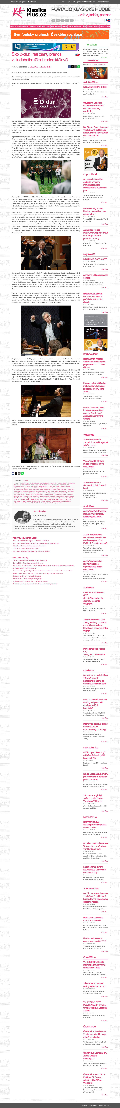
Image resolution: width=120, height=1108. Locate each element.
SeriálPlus (88, 587)
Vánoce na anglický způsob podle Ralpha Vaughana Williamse (93, 798)
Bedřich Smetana (65, 486)
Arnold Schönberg (40, 493)
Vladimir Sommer (27, 496)
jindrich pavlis (61, 498)
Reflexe (19, 26)
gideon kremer (27, 488)
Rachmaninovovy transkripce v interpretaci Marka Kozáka (94, 825)
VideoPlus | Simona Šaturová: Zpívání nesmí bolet (94, 485)
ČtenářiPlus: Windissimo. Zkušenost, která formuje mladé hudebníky (94, 1034)
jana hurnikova (62, 491)
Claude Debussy (34, 499)
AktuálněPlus (90, 82)
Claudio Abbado (30, 494)
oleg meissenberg (64, 484)
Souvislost (33, 26)
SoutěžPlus (89, 957)
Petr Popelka (64, 493)
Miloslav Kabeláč (62, 483)
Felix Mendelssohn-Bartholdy (38, 502)
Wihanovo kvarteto (48, 494)
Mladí (52, 26)
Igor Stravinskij (36, 501)
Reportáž (58, 26)
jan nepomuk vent (18, 489)
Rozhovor (25, 26)
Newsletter (88, 2)
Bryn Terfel (71, 489)
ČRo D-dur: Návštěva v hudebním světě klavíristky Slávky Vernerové (36, 543)
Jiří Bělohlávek (38, 494)
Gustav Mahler (51, 499)
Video (48, 26)
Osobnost (90, 26)
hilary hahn (70, 494)
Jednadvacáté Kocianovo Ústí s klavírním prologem (30, 581)
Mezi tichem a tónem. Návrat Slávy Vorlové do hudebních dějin (94, 870)
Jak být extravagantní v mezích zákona (26, 548)
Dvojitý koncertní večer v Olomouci (24, 568)
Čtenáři (107, 26)
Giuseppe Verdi (46, 484)
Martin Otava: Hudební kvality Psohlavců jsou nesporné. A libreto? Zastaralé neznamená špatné (93, 413)
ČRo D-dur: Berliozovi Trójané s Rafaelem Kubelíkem (31, 541)
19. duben (91, 44)
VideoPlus (88, 434)
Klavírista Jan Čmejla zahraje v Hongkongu (27, 579)
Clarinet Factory (52, 498)
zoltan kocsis (53, 483)
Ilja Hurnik (36, 489)
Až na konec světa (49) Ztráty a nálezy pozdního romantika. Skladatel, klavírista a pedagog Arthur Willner (95, 625)
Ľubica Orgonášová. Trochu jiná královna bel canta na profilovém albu (95, 777)
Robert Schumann (43, 486)
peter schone (43, 498)
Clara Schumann (18, 493)
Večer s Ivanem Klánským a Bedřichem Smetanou (30, 560)
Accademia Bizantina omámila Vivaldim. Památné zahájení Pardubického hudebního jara (94, 185)
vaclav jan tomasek (48, 488)
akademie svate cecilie (29, 491)
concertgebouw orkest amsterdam (65, 496)
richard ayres (43, 499)
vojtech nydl (67, 499)
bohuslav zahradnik (46, 501)
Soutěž (102, 26)
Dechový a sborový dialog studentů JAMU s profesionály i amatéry (35, 584)
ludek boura (49, 493)
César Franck (59, 499)
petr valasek (64, 489)
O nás (63, 2)
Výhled (84, 26)
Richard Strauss (56, 501)
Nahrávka (77, 26)
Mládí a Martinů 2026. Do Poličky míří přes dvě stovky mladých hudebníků (38, 573)
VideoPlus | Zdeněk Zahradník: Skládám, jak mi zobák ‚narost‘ (95, 442)
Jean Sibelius (50, 502)
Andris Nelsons (18, 496)
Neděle (96, 26)
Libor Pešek (57, 493)
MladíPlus (88, 670)
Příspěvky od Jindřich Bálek (24, 538)
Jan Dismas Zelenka (19, 494)
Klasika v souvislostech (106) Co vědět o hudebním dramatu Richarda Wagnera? (94, 598)
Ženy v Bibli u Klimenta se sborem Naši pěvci (28, 563)
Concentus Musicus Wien (31, 486)
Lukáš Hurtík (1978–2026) (95, 87)
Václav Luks (17, 499)
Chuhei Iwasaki (18, 491)
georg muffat (58, 502)
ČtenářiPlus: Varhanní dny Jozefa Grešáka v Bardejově (95, 1056)
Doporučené (90, 174)
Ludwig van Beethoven (60, 488)
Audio (43, 26)
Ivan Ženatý (71, 491)
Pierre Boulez (71, 483)
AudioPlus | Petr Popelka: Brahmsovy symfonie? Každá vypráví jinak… (94, 514)
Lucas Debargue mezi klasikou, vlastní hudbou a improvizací (94, 211)
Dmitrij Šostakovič (37, 488)
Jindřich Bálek (46, 67)
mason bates (70, 488)
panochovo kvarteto (55, 486)
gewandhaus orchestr (60, 494)
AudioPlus (88, 506)
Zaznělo (64, 26)
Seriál (39, 26)
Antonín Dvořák (28, 489)
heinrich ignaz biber (36, 484)
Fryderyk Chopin (55, 489)
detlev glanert (55, 484)
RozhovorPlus (90, 354)
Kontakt (106, 2)
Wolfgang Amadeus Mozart (43, 491)
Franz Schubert (18, 498)
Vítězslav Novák (35, 498)
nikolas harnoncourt (45, 489)
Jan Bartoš (52, 496)
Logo (68, 2)
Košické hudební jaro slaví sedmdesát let (27, 576)
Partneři (100, 2)
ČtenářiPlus (89, 1026)
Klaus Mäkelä (69, 498)
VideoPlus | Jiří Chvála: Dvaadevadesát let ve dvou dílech (93, 464)
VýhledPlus (34, 67)
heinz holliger (26, 498)
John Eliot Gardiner (66, 501)
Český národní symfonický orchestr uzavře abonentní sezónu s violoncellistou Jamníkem (42, 571)
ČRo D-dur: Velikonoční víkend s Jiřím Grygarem (29, 546)
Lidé (94, 2)
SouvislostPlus (91, 888)
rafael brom (36, 496)
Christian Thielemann (29, 493)
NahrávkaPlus (90, 747)
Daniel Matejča (27, 501)
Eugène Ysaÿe (25, 499)
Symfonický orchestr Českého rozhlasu (29, 483)
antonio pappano (44, 483)
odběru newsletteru (99, 65)
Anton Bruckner (26, 502)
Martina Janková (44, 496)
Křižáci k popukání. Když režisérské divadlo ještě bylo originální (94, 755)
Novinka (70, 26)
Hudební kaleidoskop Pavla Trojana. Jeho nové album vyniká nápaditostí (95, 846)
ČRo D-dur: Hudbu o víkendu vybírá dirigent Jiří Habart (31, 551)
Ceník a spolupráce (78, 2)
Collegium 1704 (18, 501)
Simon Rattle (54, 491)
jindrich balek (17, 502)
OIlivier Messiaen (18, 488)
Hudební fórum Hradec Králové (22, 484)
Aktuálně (13, 26)
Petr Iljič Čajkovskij (19, 486)
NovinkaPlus (90, 817)
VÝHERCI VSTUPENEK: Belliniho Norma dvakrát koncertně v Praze (94, 965)
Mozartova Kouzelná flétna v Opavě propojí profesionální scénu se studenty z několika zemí (43, 565)
